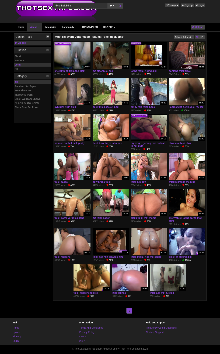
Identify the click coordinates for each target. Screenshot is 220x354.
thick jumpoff (138, 181)
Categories (50, 27)
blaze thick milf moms (143, 217)
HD (201, 37)
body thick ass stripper (106, 107)
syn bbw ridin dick (65, 107)
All (16, 68)
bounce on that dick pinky (69, 143)
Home (21, 27)
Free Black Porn (24, 90)
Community (69, 27)
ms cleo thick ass (103, 71)
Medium (19, 60)
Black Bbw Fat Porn (26, 107)
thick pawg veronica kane (69, 217)
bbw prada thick (102, 181)
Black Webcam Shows (28, 98)
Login (200, 5)
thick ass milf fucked (162, 292)
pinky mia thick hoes (143, 107)
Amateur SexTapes (26, 86)
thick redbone (62, 256)
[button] (172, 5)
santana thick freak (180, 71)
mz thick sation (101, 217)
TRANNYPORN (90, 27)
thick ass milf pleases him (108, 256)
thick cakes (61, 181)
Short (18, 56)
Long (18, 64)
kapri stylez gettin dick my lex (186, 107)
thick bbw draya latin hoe (107, 143)
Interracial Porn (24, 94)
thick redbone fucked (86, 292)
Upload (197, 27)
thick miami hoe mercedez (146, 256)
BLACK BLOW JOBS (27, 103)
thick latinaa (119, 292)
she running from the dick (69, 71)
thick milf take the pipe (182, 181)
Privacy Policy (87, 332)
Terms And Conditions (91, 327)
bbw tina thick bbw (180, 143)
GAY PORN (109, 27)
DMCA (82, 336)
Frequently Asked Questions (161, 327)
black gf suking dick (180, 256)
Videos (34, 27)
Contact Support (155, 332)
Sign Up (187, 5)
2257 (82, 340)
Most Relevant (184, 36)
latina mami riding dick (144, 71)
